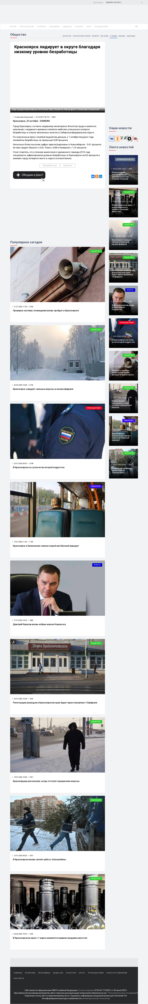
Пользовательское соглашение (122, 993)
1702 (30, 542)
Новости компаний (117, 973)
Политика (41, 27)
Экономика (54, 27)
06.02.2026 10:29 (119, 169)
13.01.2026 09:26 (19, 856)
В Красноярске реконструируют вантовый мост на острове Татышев (120, 175)
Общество (67, 27)
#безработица (49, 165)
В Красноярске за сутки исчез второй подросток (39, 467)
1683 (30, 620)
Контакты (19, 978)
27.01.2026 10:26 (19, 620)
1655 (30, 699)
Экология (66, 36)
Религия (95, 36)
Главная (18, 973)
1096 (130, 169)
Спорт (88, 27)
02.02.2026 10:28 (19, 385)
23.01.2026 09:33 (19, 463)
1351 (30, 856)
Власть (97, 565)
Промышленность (125, 159)
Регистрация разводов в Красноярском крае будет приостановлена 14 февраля (55, 702)
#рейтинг (68, 165)
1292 (30, 934)
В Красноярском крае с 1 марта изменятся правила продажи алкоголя (50, 938)
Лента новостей (27, 27)
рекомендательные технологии (96, 998)
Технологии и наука (81, 36)
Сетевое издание (86, 990)
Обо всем (104, 36)
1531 (30, 777)
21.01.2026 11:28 (19, 307)
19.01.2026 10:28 (19, 777)
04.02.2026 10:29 (19, 934)
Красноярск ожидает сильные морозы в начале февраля (43, 389)
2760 (30, 307)
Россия (13, 27)
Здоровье (131, 36)
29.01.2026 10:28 (19, 699)
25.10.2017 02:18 (41, 117)
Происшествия (101, 27)
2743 (30, 385)
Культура (79, 27)
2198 (30, 463)
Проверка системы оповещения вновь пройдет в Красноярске (46, 310)
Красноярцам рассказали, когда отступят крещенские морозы (46, 781)
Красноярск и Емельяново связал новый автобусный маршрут (46, 546)
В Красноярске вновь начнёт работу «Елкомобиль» (39, 859)
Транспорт (96, 486)
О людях (113, 36)
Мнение (122, 36)
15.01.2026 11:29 (19, 542)
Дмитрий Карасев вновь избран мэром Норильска (39, 624)
